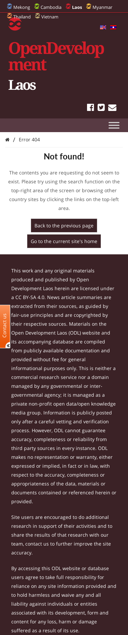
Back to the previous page (64, 225)
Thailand (22, 17)
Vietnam (49, 17)
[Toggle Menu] (114, 125)
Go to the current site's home (64, 241)
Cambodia (51, 7)
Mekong (21, 7)
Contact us (4, 325)
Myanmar (102, 7)
